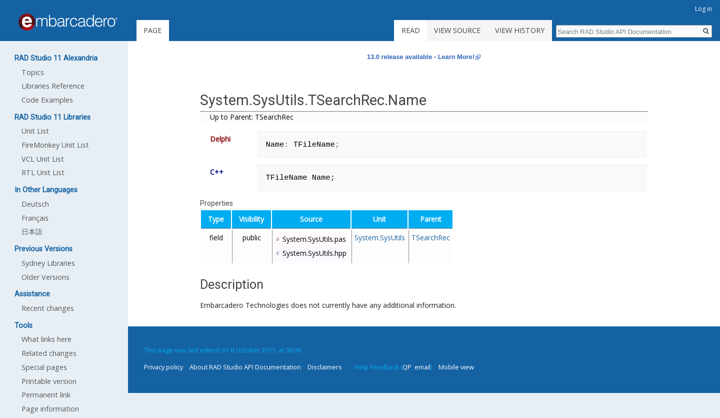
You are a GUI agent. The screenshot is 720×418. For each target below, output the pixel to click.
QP (407, 366)
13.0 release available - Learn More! (420, 57)
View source (457, 30)
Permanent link (46, 394)
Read (411, 30)
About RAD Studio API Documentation (245, 366)
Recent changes (48, 308)
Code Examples (47, 100)
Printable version (49, 381)
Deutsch (35, 204)
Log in (703, 9)
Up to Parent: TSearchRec (252, 117)
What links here (47, 339)
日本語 (32, 231)
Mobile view (456, 366)
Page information (50, 408)
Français (35, 218)
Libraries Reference (53, 86)
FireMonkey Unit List (55, 145)
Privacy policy (163, 366)
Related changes (49, 353)
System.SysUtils (379, 237)
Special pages (44, 367)
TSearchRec (431, 237)
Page (153, 30)
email (422, 366)
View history (519, 30)
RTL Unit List (43, 172)
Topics (33, 72)
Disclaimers (325, 366)
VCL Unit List (43, 159)
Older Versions (46, 277)
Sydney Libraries (48, 263)
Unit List (35, 131)
